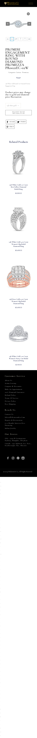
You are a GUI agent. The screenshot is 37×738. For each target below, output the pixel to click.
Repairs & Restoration (13, 420)
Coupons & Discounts (13, 386)
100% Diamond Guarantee (15, 392)
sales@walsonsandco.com (15, 417)
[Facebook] (8, 458)
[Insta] (13, 458)
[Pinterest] (18, 458)
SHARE (10, 122)
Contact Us (9, 414)
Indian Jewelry (10, 428)
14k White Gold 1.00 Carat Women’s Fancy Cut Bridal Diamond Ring (18, 358)
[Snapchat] (23, 458)
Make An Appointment (13, 389)
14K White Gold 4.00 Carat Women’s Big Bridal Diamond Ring (18, 244)
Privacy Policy (10, 401)
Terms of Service (11, 398)
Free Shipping (10, 404)
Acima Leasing (10, 383)
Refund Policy (10, 395)
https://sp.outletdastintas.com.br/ (0, 531)
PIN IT (10, 127)
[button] (29, 24)
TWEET (21, 122)
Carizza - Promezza (22, 72)
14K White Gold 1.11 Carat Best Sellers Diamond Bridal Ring (18, 187)
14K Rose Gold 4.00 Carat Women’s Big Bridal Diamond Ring (18, 301)
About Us (8, 380)
